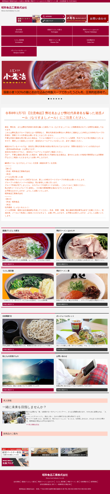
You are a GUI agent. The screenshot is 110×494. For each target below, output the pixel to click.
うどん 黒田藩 (19, 41)
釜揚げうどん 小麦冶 (54, 31)
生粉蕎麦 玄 (91, 41)
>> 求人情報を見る (32, 424)
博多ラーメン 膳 (54, 41)
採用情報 (94, 482)
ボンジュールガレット (19, 52)
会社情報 (19, 31)
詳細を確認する (8, 264)
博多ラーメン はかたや (91, 31)
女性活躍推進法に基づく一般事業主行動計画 (55, 484)
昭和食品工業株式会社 (14, 9)
